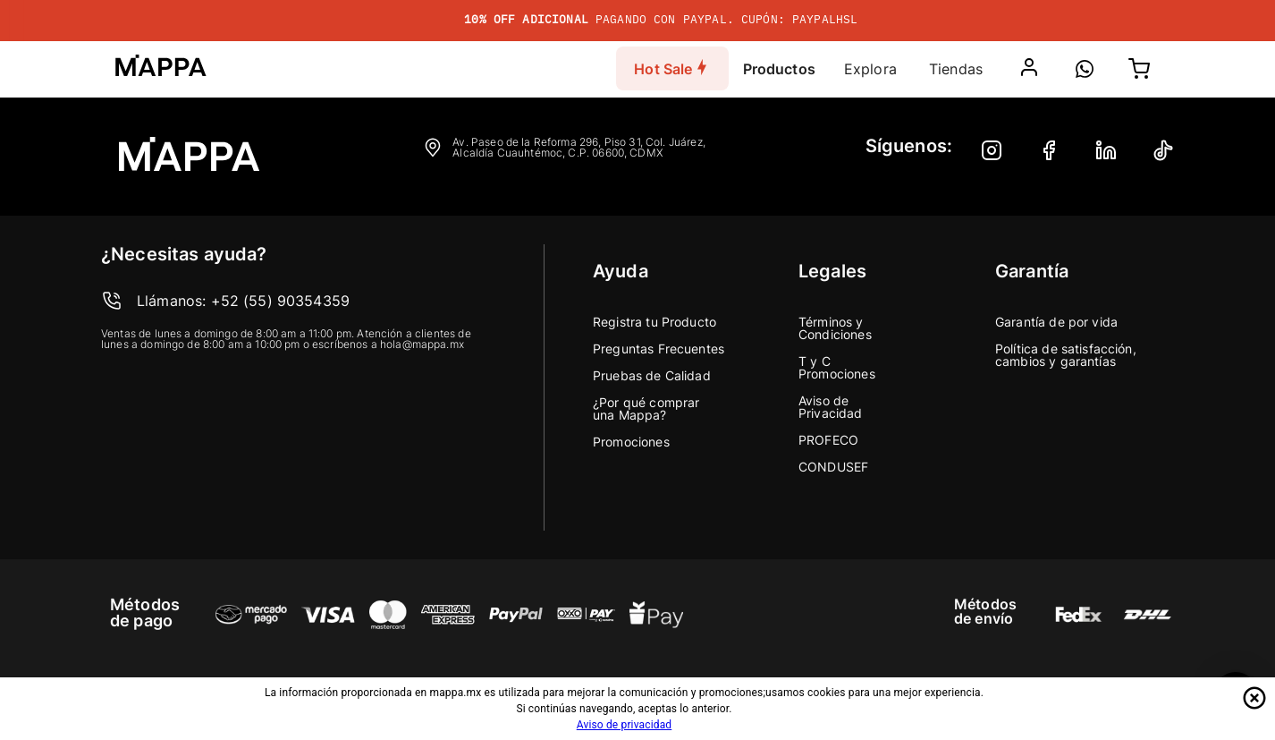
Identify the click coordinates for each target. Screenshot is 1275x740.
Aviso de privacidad (624, 725)
